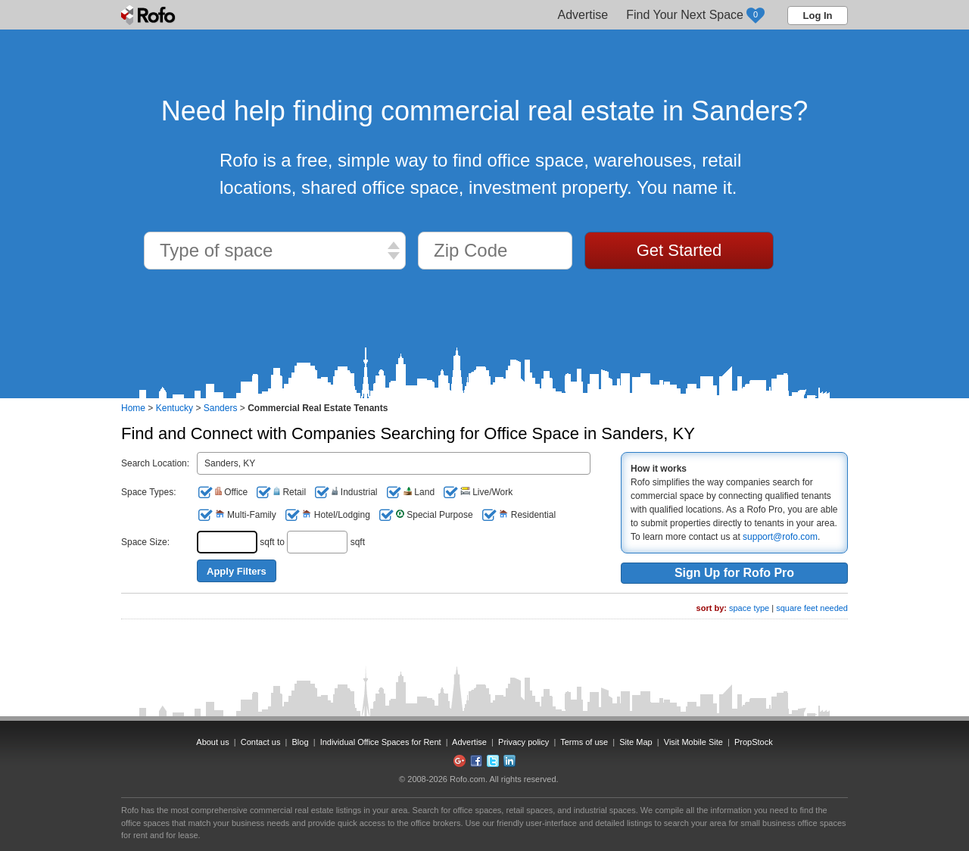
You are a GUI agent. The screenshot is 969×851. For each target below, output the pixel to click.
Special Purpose (434, 515)
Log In (818, 15)
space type (749, 608)
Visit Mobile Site (693, 742)
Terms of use (584, 742)
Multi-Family (245, 515)
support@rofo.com (780, 536)
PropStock (753, 742)
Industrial (354, 492)
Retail (289, 492)
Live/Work (486, 492)
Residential (527, 515)
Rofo (149, 15)
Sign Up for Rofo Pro (734, 572)
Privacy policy (523, 742)
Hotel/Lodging (336, 515)
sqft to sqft (243, 542)
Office (231, 492)
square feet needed (812, 608)
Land (419, 492)
